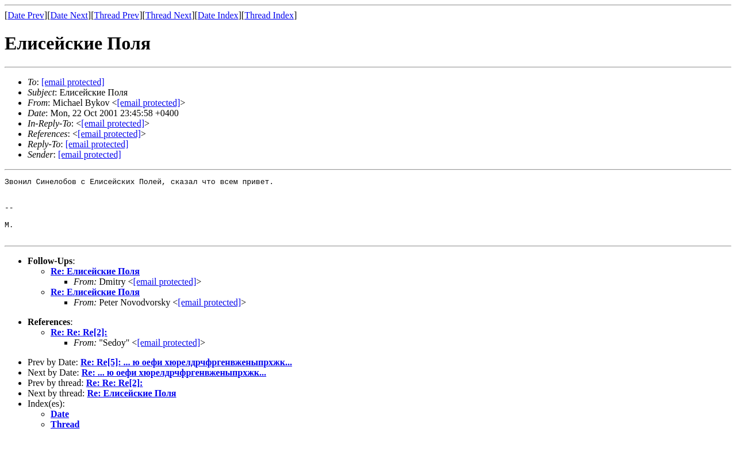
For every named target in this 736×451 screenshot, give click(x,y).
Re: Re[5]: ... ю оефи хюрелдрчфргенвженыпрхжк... (186, 374)
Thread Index (269, 15)
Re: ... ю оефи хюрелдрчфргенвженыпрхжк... (174, 384)
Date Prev (25, 15)
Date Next (69, 15)
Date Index (218, 15)
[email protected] (165, 294)
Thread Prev (116, 15)
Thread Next (168, 15)
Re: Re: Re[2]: (79, 344)
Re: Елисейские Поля (95, 283)
